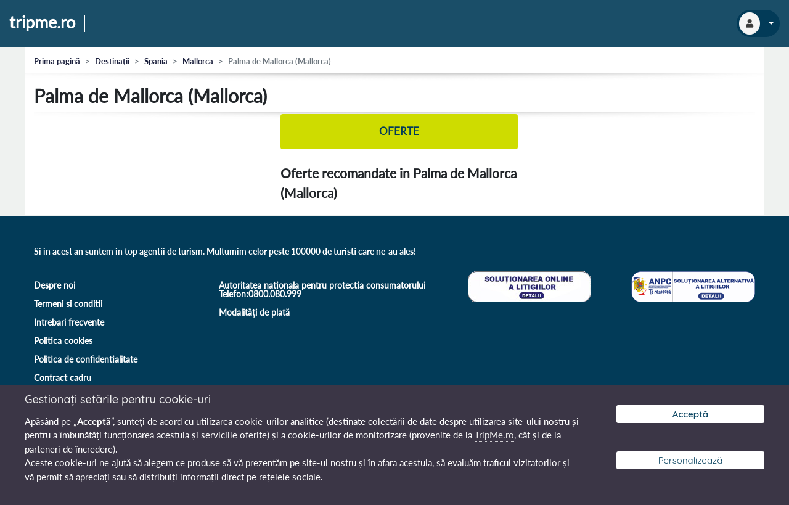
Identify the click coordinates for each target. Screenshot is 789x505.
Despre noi (54, 285)
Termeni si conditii (68, 303)
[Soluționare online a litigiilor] (528, 285)
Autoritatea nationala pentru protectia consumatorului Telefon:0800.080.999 (322, 289)
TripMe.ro (494, 434)
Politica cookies (63, 340)
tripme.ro (42, 23)
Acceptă (690, 414)
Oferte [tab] (399, 131)
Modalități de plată (254, 312)
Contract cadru (62, 377)
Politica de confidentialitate (85, 359)
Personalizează (690, 460)
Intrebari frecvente (69, 322)
